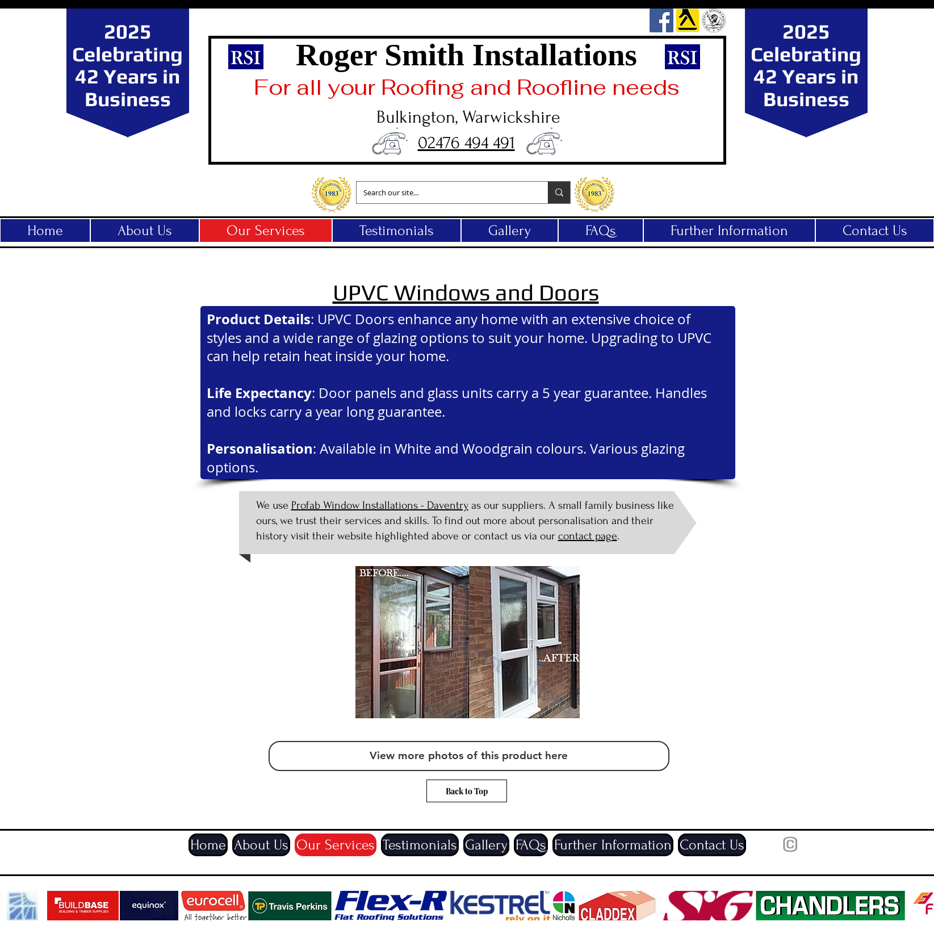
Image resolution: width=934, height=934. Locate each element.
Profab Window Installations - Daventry (379, 505)
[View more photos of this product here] (469, 756)
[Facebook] (661, 20)
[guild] (714, 20)
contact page (587, 536)
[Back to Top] (466, 791)
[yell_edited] (688, 20)
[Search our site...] (443, 192)
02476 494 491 (466, 143)
